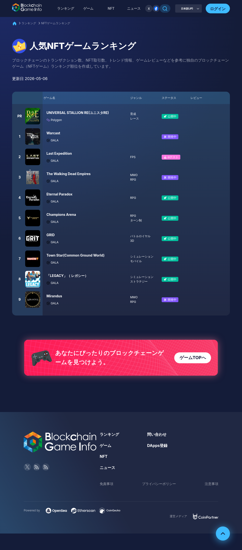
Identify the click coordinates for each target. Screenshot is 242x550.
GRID (50, 235)
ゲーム (88, 8)
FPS (133, 157)
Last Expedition (59, 153)
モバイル (136, 261)
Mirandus (54, 296)
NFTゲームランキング (55, 23)
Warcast (53, 133)
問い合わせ (156, 434)
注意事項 (211, 484)
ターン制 (136, 220)
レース (134, 118)
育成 (133, 114)
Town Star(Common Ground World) (75, 255)
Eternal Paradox (59, 194)
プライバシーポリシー (159, 484)
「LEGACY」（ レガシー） (67, 276)
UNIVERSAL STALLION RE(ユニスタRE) (77, 113)
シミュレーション (141, 256)
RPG (133, 179)
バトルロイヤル (140, 236)
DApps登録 (157, 445)
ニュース (107, 467)
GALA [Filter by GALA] (52, 140)
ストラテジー (139, 281)
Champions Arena (61, 214)
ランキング (65, 8)
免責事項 (106, 484)
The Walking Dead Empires (68, 174)
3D (132, 241)
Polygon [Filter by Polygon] (54, 120)
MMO (134, 175)
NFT (111, 8)
